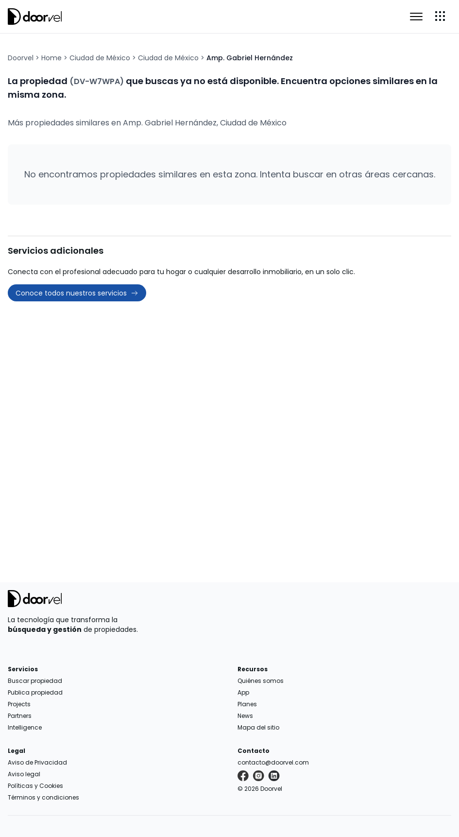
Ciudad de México (99, 58)
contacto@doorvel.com (273, 762)
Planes (247, 704)
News (245, 716)
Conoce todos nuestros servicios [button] (77, 293)
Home (51, 58)
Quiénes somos (261, 681)
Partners (20, 716)
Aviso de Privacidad (37, 762)
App (243, 692)
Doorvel (21, 58)
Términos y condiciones (43, 797)
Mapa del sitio (258, 727)
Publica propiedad (35, 692)
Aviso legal (24, 774)
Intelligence (25, 727)
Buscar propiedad (35, 681)
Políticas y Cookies (35, 786)
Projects (19, 704)
